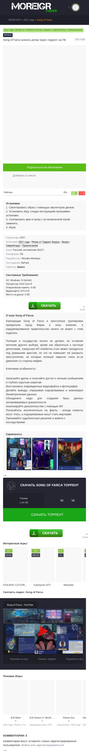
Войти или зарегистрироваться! (43, 745)
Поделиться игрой (73, 659)
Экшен (65, 241)
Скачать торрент (44, 515)
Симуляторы (13, 245)
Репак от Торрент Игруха (45, 241)
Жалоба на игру (16, 659)
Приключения (30, 245)
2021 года (24, 241)
